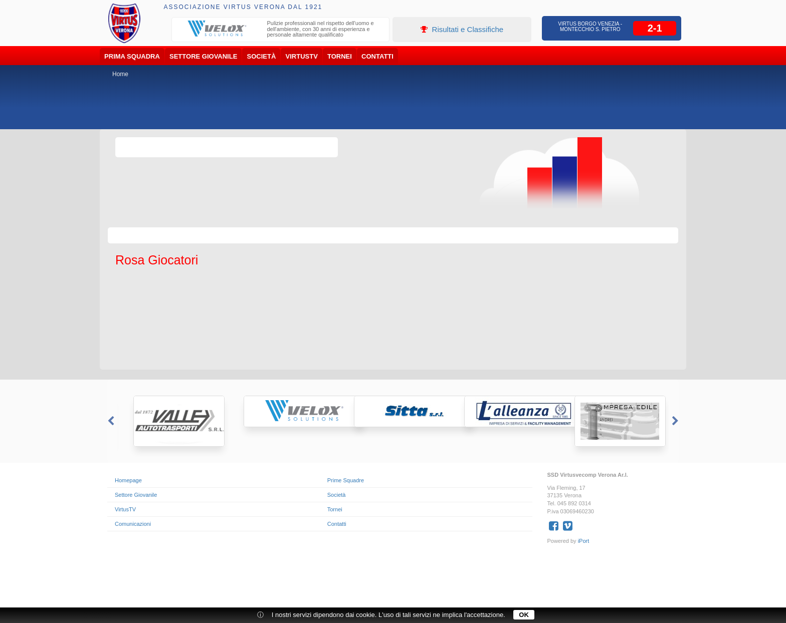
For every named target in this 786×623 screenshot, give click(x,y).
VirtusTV (302, 56)
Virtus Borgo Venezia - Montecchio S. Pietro (590, 26)
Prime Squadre (345, 480)
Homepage (128, 480)
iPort (584, 541)
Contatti (377, 56)
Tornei (339, 56)
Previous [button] (110, 421)
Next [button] (676, 421)
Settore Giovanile (203, 56)
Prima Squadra (132, 56)
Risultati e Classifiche (462, 29)
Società (261, 56)
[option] (280, 30)
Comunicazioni (133, 524)
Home (120, 74)
